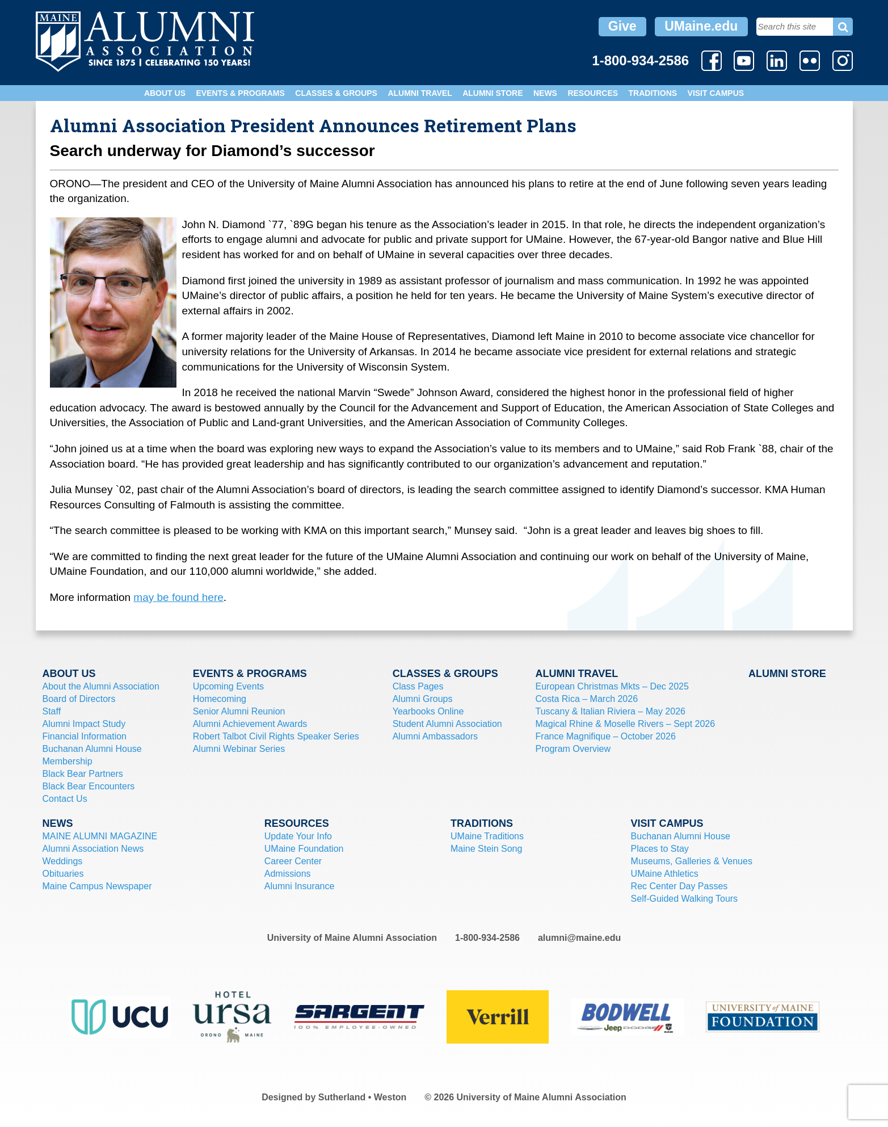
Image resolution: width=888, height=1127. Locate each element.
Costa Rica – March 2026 (587, 699)
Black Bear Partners (83, 774)
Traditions (653, 93)
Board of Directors (79, 699)
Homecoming (219, 699)
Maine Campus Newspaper (97, 886)
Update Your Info (298, 836)
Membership (67, 761)
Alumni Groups (423, 699)
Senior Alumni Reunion (239, 711)
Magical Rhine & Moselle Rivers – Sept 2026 (626, 724)
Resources (592, 93)
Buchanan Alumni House (92, 749)
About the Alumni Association (101, 686)
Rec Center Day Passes (679, 886)
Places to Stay (660, 848)
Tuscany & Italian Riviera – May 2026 (610, 711)
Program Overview (573, 749)
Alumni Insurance (299, 886)
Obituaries (63, 873)
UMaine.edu (701, 26)
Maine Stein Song (486, 848)
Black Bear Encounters (89, 786)
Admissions (287, 873)
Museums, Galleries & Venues (691, 861)
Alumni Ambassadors (435, 736)
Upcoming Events (228, 686)
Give (622, 26)
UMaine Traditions (487, 836)
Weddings (63, 861)
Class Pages (418, 686)
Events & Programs (240, 93)
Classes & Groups (336, 93)
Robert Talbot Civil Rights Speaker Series (276, 736)
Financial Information (85, 736)
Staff (52, 711)
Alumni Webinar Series (239, 749)
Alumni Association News (93, 848)
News (545, 93)
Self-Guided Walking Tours (684, 898)
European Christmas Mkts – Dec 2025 (612, 686)
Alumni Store (492, 93)
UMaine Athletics (664, 873)
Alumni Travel (420, 93)
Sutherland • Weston (362, 1097)
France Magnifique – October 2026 (606, 736)
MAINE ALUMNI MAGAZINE (100, 836)
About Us (165, 93)
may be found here (178, 597)
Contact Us (65, 799)
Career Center (293, 861)
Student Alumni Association (447, 724)
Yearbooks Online (428, 711)
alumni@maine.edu (579, 938)
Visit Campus (716, 93)
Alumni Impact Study (84, 724)
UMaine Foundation (304, 848)
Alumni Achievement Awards (250, 724)
